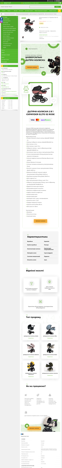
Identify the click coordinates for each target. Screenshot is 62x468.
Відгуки (42, 67)
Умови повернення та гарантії (41, 10)
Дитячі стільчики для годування (9, 30)
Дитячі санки (5, 41)
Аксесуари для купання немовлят (9, 28)
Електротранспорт (7, 45)
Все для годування (6, 39)
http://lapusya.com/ (5, 83)
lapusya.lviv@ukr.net (5, 86)
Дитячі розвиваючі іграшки (8, 37)
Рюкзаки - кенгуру (6, 34)
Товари (8, 10)
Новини (3, 52)
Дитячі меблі (5, 22)
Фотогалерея (4, 61)
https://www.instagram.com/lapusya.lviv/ (9, 91)
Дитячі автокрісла (6, 20)
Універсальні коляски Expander (22, 14)
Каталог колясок (32, 67)
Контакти (21, 10)
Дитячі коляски (6, 18)
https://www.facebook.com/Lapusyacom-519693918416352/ (9, 94)
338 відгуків (51, 0)
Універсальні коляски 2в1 (9, 14)
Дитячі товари (4, 17)
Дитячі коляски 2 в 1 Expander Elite (37, 14)
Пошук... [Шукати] (57, 6)
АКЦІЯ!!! (4, 47)
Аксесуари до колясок (7, 43)
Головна (3, 10)
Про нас (15, 10)
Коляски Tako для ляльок (8, 32)
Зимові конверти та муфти (8, 26)
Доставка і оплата (29, 10)
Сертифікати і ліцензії (6, 54)
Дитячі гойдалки (6, 36)
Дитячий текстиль (6, 24)
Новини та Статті (52, 10)
